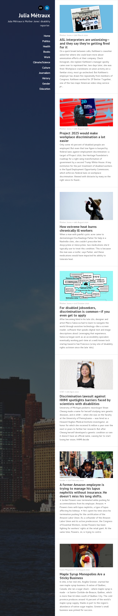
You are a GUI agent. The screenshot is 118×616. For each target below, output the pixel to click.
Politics (46, 42)
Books (46, 52)
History (46, 79)
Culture (46, 68)
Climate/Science (41, 63)
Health (46, 47)
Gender (46, 84)
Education (44, 89)
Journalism (44, 73)
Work (47, 58)
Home (47, 36)
